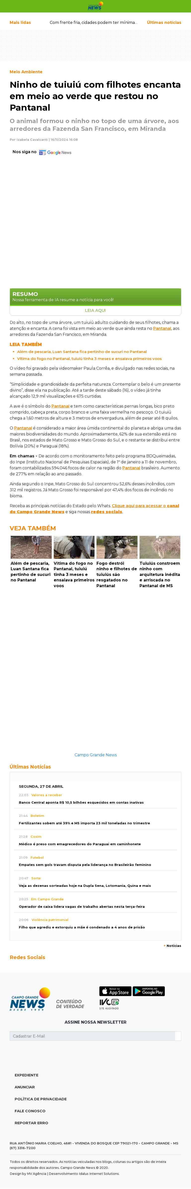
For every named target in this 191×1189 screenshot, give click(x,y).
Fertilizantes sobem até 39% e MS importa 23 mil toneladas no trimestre (84, 823)
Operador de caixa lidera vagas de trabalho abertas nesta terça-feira (82, 907)
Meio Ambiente (26, 72)
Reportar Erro (31, 1123)
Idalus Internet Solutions (99, 1174)
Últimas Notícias (30, 767)
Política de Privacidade (41, 1099)
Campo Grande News (96, 755)
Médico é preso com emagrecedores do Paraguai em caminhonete (80, 844)
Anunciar (25, 1087)
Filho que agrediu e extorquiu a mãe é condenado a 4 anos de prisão (82, 927)
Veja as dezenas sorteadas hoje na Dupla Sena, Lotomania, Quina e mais (85, 886)
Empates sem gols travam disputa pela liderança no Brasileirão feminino (85, 865)
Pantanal (162, 328)
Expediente (26, 1075)
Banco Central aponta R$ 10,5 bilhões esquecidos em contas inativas (81, 802)
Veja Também (33, 528)
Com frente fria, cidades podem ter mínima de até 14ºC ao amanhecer (118, 22)
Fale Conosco (30, 1111)
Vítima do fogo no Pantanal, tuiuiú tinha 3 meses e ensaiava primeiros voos (89, 358)
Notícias (172, 946)
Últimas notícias (164, 22)
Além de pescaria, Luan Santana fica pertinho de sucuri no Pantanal (82, 351)
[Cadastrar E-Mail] (92, 1036)
